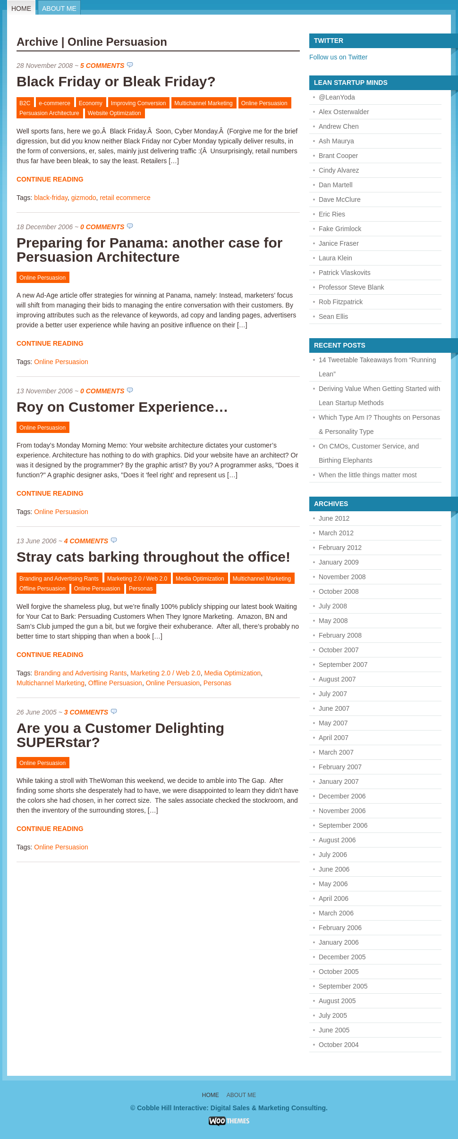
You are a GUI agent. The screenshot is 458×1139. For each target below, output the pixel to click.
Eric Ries (332, 214)
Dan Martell (336, 185)
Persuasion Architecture (49, 113)
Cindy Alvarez (339, 170)
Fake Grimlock (340, 229)
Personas (141, 588)
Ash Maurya (336, 141)
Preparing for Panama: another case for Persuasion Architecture (150, 250)
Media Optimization (200, 578)
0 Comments (102, 227)
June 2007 (334, 708)
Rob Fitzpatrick (341, 302)
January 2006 (339, 942)
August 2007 (337, 679)
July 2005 (333, 1015)
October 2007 (339, 650)
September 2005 (343, 986)
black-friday (51, 197)
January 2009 (339, 562)
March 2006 (336, 913)
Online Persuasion (264, 103)
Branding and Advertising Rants (59, 578)
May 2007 (333, 723)
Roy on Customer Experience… (122, 407)
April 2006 (333, 898)
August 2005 (337, 1001)
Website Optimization (114, 113)
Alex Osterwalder (344, 112)
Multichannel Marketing (203, 103)
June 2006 (334, 869)
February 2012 (340, 547)
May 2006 (333, 884)
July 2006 (333, 854)
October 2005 (339, 971)
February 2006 (340, 927)
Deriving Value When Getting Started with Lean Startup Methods (379, 396)
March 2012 (336, 533)
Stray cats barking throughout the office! (153, 557)
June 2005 (334, 1030)
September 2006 (343, 825)
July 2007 (333, 694)
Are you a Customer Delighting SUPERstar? (120, 735)
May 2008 (333, 620)
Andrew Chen (339, 126)
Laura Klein (335, 258)
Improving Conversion (138, 103)
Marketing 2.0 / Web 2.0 (137, 578)
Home (21, 8)
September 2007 (343, 664)
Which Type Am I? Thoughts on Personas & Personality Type (379, 424)
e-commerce (54, 103)
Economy (90, 103)
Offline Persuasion (42, 588)
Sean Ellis (333, 316)
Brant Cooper (338, 155)
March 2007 (336, 752)
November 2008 (342, 577)
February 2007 (340, 767)
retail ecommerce (125, 197)
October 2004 (339, 1044)
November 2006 (342, 811)
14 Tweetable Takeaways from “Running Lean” (377, 367)
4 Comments (86, 541)
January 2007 (339, 781)
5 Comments (102, 65)
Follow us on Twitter (338, 57)
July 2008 (333, 606)
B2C (24, 103)
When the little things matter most (368, 475)
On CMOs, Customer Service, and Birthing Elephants (369, 453)
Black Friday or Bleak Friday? (116, 81)
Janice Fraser (339, 243)
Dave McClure (340, 199)
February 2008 (340, 635)
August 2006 (337, 840)
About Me (59, 8)
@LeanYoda (337, 97)
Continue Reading (50, 179)
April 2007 (333, 737)
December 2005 (342, 957)
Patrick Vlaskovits (345, 272)
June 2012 (334, 518)
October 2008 (339, 591)
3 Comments (86, 712)
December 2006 (342, 796)
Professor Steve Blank (351, 287)
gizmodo (83, 197)
